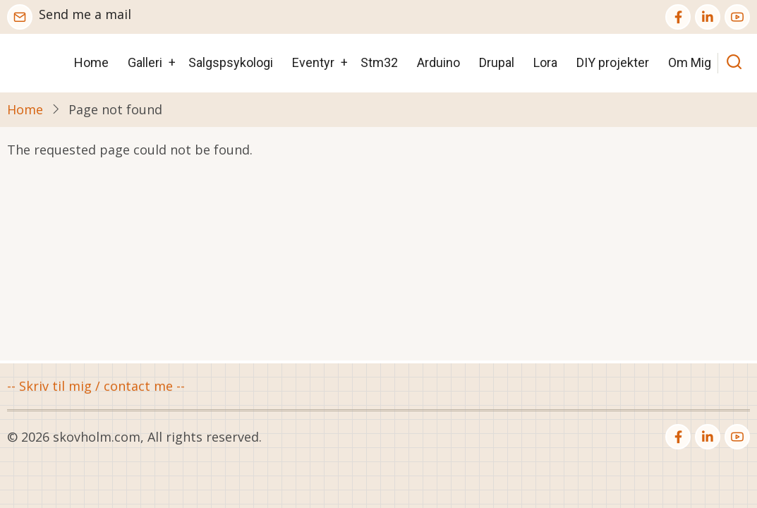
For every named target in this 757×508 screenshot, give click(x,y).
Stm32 (379, 62)
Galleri (145, 62)
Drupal (496, 62)
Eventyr (313, 62)
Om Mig (689, 62)
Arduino (438, 62)
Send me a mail (85, 14)
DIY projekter (612, 62)
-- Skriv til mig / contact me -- (96, 386)
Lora (545, 62)
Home (91, 62)
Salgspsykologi (230, 62)
